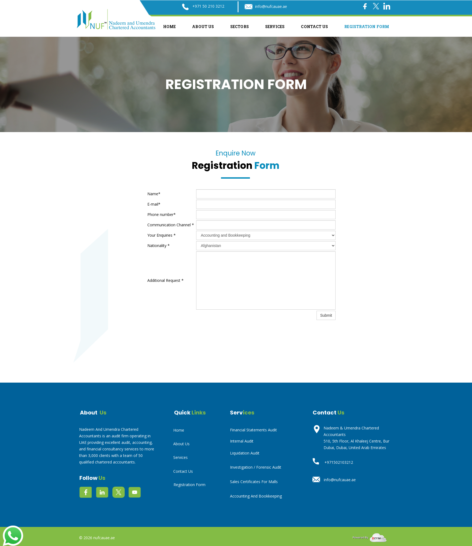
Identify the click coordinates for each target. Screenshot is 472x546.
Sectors (239, 26)
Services (275, 26)
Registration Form (366, 26)
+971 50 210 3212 (208, 6)
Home (169, 26)
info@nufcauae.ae (271, 6)
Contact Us (314, 26)
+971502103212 (338, 462)
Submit (326, 315)
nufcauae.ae (104, 537)
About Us (203, 26)
